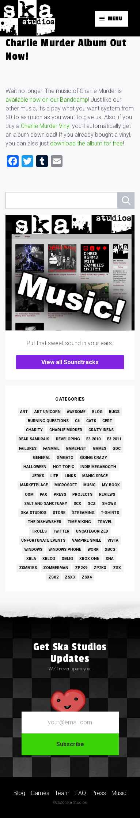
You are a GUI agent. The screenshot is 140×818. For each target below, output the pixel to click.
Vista (112, 540)
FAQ (80, 793)
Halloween (34, 466)
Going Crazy (93, 457)
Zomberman (55, 567)
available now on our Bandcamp (46, 99)
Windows (33, 549)
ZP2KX (100, 567)
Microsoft (65, 485)
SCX (77, 503)
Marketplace (34, 485)
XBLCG (48, 558)
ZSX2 (53, 577)
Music (89, 485)
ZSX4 (87, 577)
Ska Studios (33, 512)
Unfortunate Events (43, 540)
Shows (109, 503)
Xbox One (89, 558)
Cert (107, 420)
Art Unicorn (47, 411)
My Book (111, 485)
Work (93, 549)
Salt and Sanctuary (45, 503)
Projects (82, 494)
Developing (68, 439)
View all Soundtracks (70, 362)
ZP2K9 (81, 567)
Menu (115, 19)
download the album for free (86, 143)
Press (60, 494)
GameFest (76, 448)
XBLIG (67, 558)
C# (77, 420)
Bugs (114, 411)
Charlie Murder (65, 430)
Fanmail (51, 448)
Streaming (83, 512)
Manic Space (95, 476)
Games (99, 448)
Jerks (38, 476)
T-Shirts (110, 512)
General (41, 457)
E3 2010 (93, 439)
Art (24, 411)
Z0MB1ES (28, 567)
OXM (29, 494)
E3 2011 (114, 439)
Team (62, 793)
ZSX (117, 567)
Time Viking (79, 521)
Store (59, 512)
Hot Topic (63, 466)
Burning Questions (48, 420)
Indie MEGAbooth (98, 466)
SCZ (92, 503)
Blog (97, 411)
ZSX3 (70, 577)
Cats (91, 420)
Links (70, 476)
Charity (34, 430)
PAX (43, 494)
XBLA (31, 558)
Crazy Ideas (101, 430)
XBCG (110, 549)
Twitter (61, 531)
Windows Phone (65, 549)
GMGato (65, 457)
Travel (105, 521)
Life (54, 476)
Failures (28, 448)
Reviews (107, 494)
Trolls (39, 531)
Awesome (76, 411)
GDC (117, 448)
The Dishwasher (44, 521)
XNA (110, 558)
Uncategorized (92, 531)
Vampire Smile (86, 540)
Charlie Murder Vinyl (46, 125)
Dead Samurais (34, 439)
